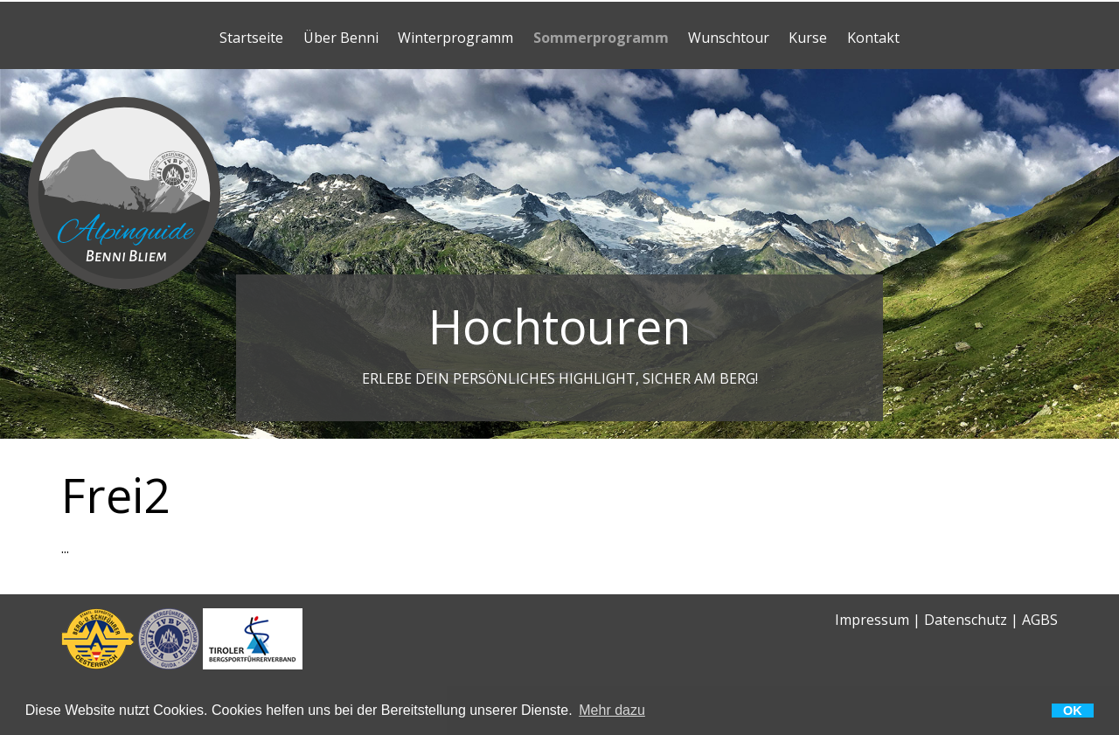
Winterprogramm (455, 37)
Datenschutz (965, 619)
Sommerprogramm (601, 37)
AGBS (1040, 619)
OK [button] (1072, 711)
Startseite (251, 37)
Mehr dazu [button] (612, 710)
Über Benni (341, 37)
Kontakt (873, 37)
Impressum (872, 619)
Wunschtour (728, 37)
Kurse (808, 37)
